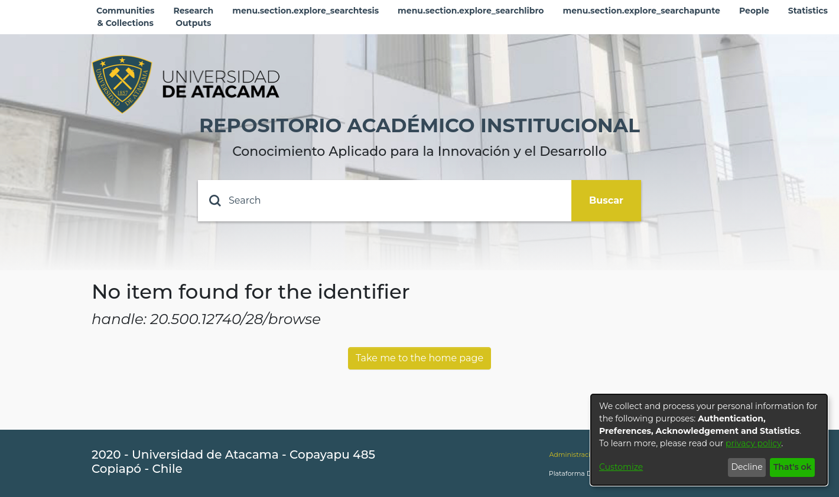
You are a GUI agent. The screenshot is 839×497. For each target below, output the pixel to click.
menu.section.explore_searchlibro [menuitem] (471, 10)
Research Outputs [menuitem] (194, 16)
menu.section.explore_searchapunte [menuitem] (641, 10)
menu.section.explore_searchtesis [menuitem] (305, 10)
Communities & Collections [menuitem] (125, 16)
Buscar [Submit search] (606, 200)
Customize (621, 467)
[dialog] (709, 439)
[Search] (384, 200)
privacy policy (753, 443)
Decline (746, 467)
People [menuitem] (754, 10)
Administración (574, 454)
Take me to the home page (419, 358)
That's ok (792, 467)
